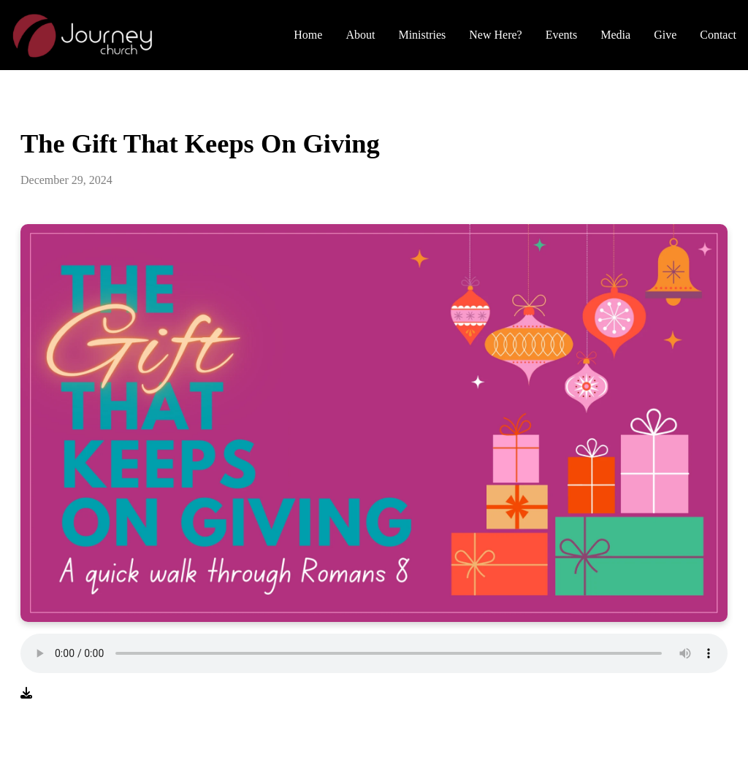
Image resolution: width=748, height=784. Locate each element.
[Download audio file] (26, 693)
